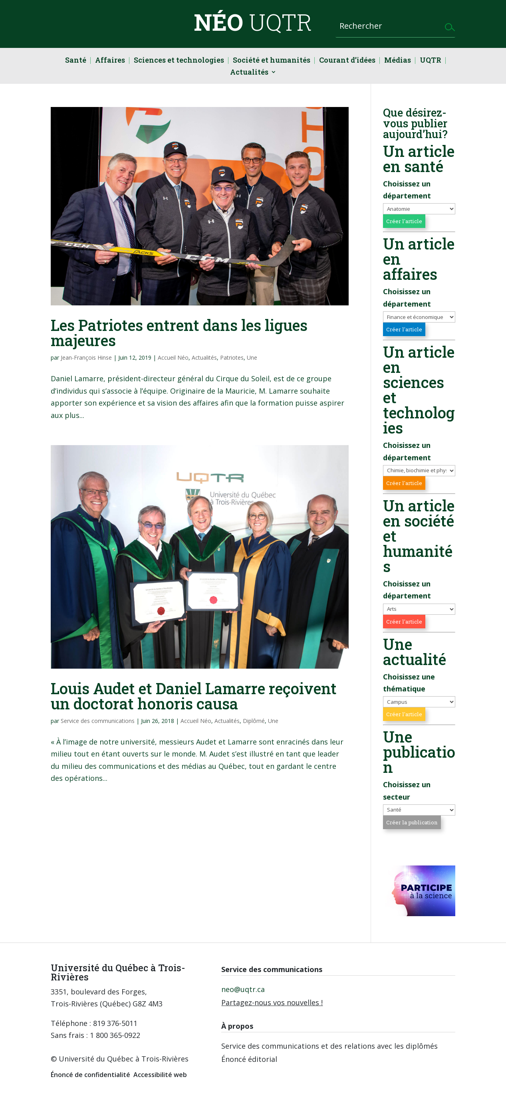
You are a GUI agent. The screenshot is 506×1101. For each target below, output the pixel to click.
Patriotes (232, 357)
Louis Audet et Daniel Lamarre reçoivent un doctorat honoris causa (194, 695)
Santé (75, 61)
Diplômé (254, 721)
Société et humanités (271, 61)
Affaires (110, 61)
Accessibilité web (160, 1074)
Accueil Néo (173, 357)
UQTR (430, 61)
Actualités (249, 73)
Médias (397, 61)
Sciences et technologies (179, 61)
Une (252, 357)
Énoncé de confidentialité (90, 1074)
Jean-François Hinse (86, 357)
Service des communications (98, 721)
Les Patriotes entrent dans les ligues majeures (179, 332)
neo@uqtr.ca (243, 989)
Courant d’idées (347, 61)
